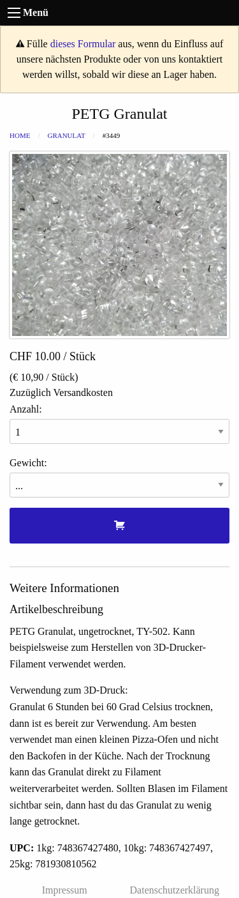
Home (20, 135)
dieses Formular (83, 43)
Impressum (64, 890)
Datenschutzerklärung (174, 890)
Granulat (66, 135)
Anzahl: (119, 424)
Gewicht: (119, 477)
